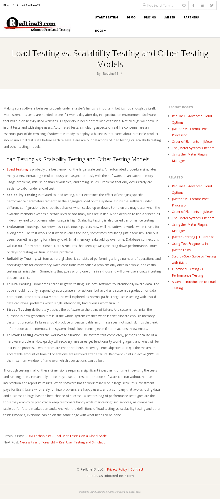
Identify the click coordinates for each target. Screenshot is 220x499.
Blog (6, 5)
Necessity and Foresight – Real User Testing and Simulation (63, 442)
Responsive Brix (105, 491)
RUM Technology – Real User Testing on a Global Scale (66, 436)
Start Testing (106, 17)
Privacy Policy (117, 469)
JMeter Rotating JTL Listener (192, 237)
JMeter (169, 17)
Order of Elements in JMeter (192, 141)
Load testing (17, 169)
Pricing (150, 17)
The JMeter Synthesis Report (193, 148)
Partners (191, 17)
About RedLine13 (28, 5)
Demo (131, 17)
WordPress (134, 491)
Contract (137, 469)
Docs (99, 31)
